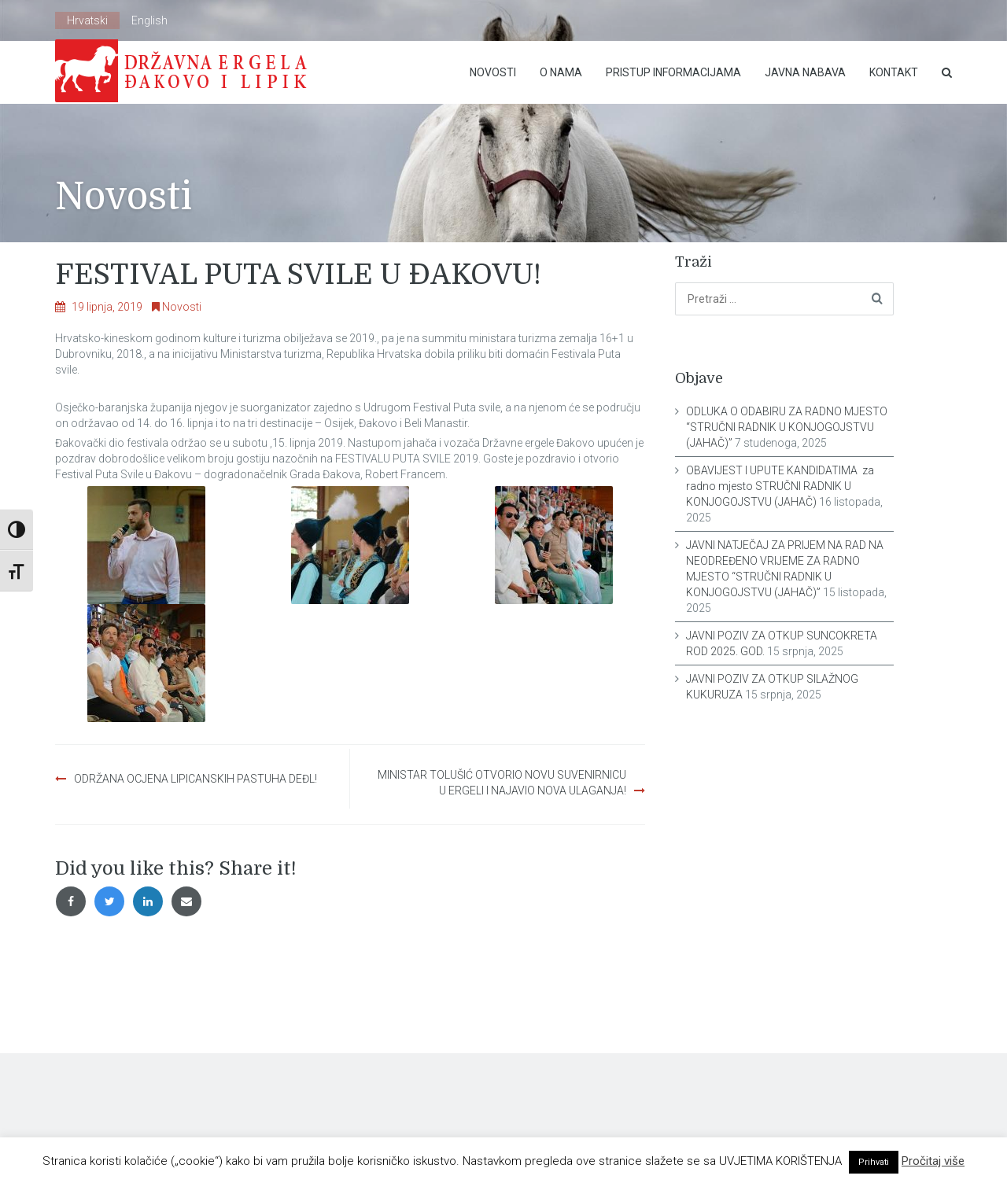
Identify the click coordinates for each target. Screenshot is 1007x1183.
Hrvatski (87, 20)
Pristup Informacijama (673, 72)
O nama (561, 72)
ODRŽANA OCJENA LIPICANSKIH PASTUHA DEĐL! (195, 778)
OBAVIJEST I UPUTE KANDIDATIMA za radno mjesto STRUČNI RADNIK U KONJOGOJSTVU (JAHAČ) (780, 486)
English (149, 20)
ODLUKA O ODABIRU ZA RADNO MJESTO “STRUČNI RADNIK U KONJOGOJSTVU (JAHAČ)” (786, 427)
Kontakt (893, 72)
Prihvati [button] (873, 1162)
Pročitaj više (933, 1161)
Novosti (493, 72)
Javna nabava (805, 72)
